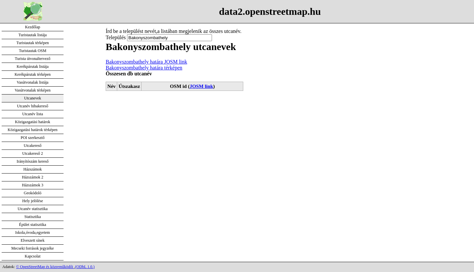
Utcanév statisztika (33, 208)
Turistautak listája (32, 35)
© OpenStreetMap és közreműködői (45, 266)
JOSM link (201, 86)
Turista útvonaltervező (32, 58)
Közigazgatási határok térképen (32, 129)
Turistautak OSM (32, 50)
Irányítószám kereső (33, 161)
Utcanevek (32, 98)
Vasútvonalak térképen (33, 90)
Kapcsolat (32, 256)
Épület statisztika (32, 224)
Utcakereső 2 (32, 153)
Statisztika (32, 216)
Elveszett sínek (32, 240)
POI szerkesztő (32, 137)
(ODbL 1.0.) (84, 266)
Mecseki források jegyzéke (32, 248)
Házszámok (32, 169)
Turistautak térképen (32, 43)
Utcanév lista (32, 114)
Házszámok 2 (32, 177)
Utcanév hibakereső (32, 106)
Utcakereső (32, 145)
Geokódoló (32, 193)
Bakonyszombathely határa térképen (144, 67)
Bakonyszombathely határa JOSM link (146, 62)
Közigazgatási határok (32, 122)
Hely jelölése (32, 201)
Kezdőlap (32, 27)
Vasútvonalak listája (32, 82)
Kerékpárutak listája (33, 66)
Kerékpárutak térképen (32, 74)
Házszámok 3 (32, 185)
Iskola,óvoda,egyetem (32, 232)
